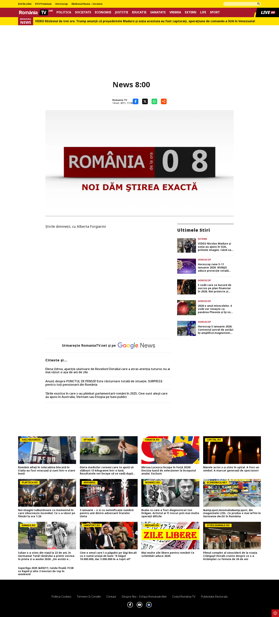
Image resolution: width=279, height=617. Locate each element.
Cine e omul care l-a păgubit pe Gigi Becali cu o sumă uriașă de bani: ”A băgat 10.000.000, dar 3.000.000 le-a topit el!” (108, 556)
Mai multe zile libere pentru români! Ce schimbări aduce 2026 (167, 554)
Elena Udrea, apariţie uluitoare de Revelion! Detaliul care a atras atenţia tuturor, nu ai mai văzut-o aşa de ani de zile (107, 370)
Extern (190, 12)
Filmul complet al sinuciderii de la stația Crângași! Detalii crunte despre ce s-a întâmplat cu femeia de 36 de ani (230, 556)
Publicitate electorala (214, 596)
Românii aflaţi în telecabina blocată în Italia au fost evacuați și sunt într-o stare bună (46, 470)
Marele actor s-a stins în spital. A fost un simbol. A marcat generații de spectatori (231, 469)
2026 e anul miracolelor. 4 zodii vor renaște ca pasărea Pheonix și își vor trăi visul (215, 309)
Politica (63, 12)
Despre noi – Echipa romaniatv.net (144, 596)
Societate (83, 12)
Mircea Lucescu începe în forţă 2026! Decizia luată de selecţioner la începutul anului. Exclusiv (168, 470)
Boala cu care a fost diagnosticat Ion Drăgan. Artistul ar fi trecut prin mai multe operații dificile (170, 513)
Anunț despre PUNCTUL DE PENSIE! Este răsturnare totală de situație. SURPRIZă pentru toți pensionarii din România (103, 383)
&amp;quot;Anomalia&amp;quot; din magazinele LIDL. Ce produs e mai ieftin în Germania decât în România (232, 513)
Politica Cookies (61, 596)
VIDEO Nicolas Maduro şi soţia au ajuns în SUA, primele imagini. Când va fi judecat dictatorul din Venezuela (214, 246)
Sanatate (158, 12)
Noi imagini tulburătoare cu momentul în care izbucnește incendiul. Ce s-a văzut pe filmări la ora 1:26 (46, 513)
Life (203, 12)
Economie (103, 12)
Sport (215, 12)
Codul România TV (183, 596)
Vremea (175, 12)
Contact (111, 596)
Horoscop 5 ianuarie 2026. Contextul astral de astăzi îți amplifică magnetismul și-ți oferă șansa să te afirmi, (215, 329)
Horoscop (61, 3)
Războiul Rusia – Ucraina (87, 3)
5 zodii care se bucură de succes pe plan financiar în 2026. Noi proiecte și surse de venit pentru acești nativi (214, 288)
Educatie (139, 12)
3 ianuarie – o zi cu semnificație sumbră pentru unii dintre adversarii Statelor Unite (106, 513)
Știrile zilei (24, 3)
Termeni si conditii (89, 596)
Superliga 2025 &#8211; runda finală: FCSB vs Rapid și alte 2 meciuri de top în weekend (46, 571)
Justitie (121, 12)
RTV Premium (43, 3)
